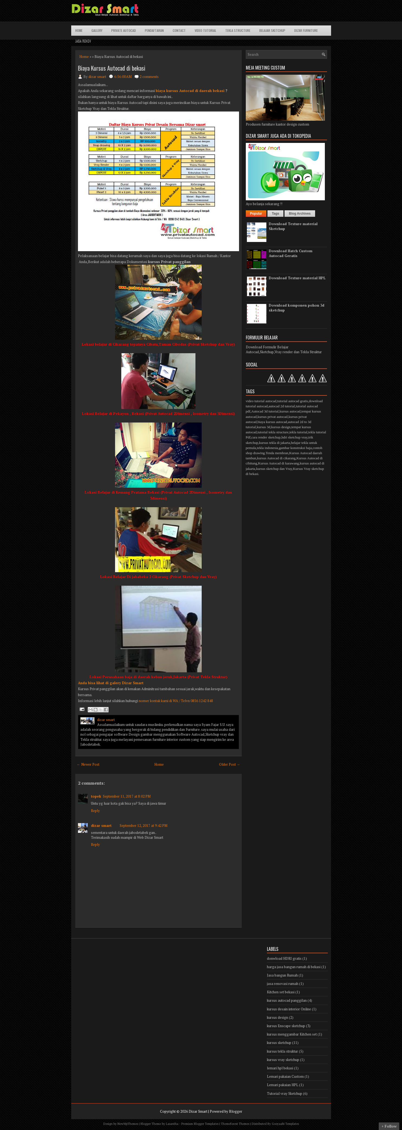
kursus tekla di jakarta (274, 443)
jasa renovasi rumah (282, 983)
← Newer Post (88, 764)
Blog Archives (300, 213)
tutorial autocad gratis (292, 401)
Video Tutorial (205, 30)
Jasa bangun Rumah (282, 975)
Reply (95, 810)
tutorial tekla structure (273, 432)
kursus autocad (289, 411)
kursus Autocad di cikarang (276, 458)
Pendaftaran (154, 30)
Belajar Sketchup (272, 30)
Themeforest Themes (235, 1124)
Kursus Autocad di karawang (278, 463)
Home (79, 30)
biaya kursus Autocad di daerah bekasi (190, 90)
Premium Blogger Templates (199, 1124)
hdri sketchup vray (295, 437)
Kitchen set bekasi (281, 992)
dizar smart (101, 825)
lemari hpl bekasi (280, 1068)
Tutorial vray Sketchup (284, 1093)
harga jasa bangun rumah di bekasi (294, 966)
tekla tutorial (298, 432)
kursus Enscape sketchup (286, 1025)
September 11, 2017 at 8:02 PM (127, 796)
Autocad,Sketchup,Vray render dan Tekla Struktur (284, 351)
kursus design (280, 427)
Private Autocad (123, 30)
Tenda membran (277, 453)
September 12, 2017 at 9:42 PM (143, 825)
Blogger (235, 1111)
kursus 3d (263, 427)
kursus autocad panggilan (287, 1000)
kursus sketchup (279, 1042)
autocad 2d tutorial (282, 406)
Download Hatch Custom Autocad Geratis (290, 253)
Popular (256, 213)
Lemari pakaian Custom (285, 1076)
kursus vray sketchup (283, 1059)
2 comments (149, 76)
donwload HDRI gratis (284, 958)
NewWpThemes (127, 1124)
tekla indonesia (267, 448)
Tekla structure (237, 30)
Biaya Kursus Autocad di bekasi (111, 67)
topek (96, 796)
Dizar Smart (198, 1111)
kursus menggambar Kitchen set (292, 1034)
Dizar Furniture (306, 30)
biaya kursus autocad (272, 422)
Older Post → (229, 764)
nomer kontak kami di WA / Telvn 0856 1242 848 (176, 700)
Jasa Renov (83, 40)
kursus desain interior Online (289, 1009)
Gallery (96, 30)
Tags (275, 213)
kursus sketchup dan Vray (274, 469)
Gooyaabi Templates (285, 1124)
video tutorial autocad (261, 401)
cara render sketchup (266, 437)
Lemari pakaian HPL (282, 1084)
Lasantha (172, 1124)
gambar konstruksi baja (295, 448)
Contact (179, 30)
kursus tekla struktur (282, 1051)
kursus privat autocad (272, 417)
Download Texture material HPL (297, 278)
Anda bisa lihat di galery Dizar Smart (110, 682)
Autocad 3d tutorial (265, 411)
